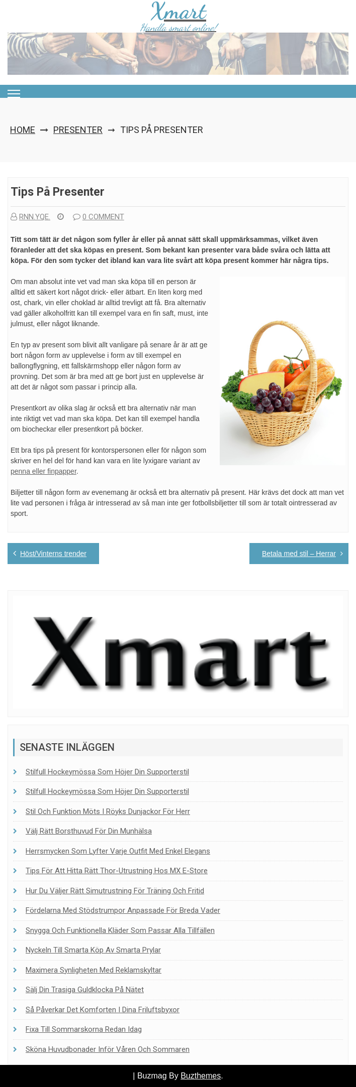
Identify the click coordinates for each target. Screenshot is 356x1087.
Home (22, 129)
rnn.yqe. (30, 216)
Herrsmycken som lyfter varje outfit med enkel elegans (118, 851)
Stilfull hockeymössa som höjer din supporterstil (107, 771)
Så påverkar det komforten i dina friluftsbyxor (103, 1009)
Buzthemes (201, 1075)
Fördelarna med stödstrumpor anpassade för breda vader (123, 910)
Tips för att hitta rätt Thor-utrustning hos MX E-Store (117, 870)
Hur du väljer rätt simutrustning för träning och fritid (115, 890)
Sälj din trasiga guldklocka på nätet (85, 989)
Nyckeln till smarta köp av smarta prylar (93, 950)
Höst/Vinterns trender (53, 554)
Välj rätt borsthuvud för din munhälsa (89, 831)
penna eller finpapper (43, 471)
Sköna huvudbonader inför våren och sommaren (108, 1049)
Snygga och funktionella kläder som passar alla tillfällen (120, 930)
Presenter (78, 129)
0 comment (98, 216)
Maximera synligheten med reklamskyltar (93, 970)
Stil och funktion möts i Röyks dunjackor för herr (108, 811)
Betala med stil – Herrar (299, 554)
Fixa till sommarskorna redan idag (84, 1029)
